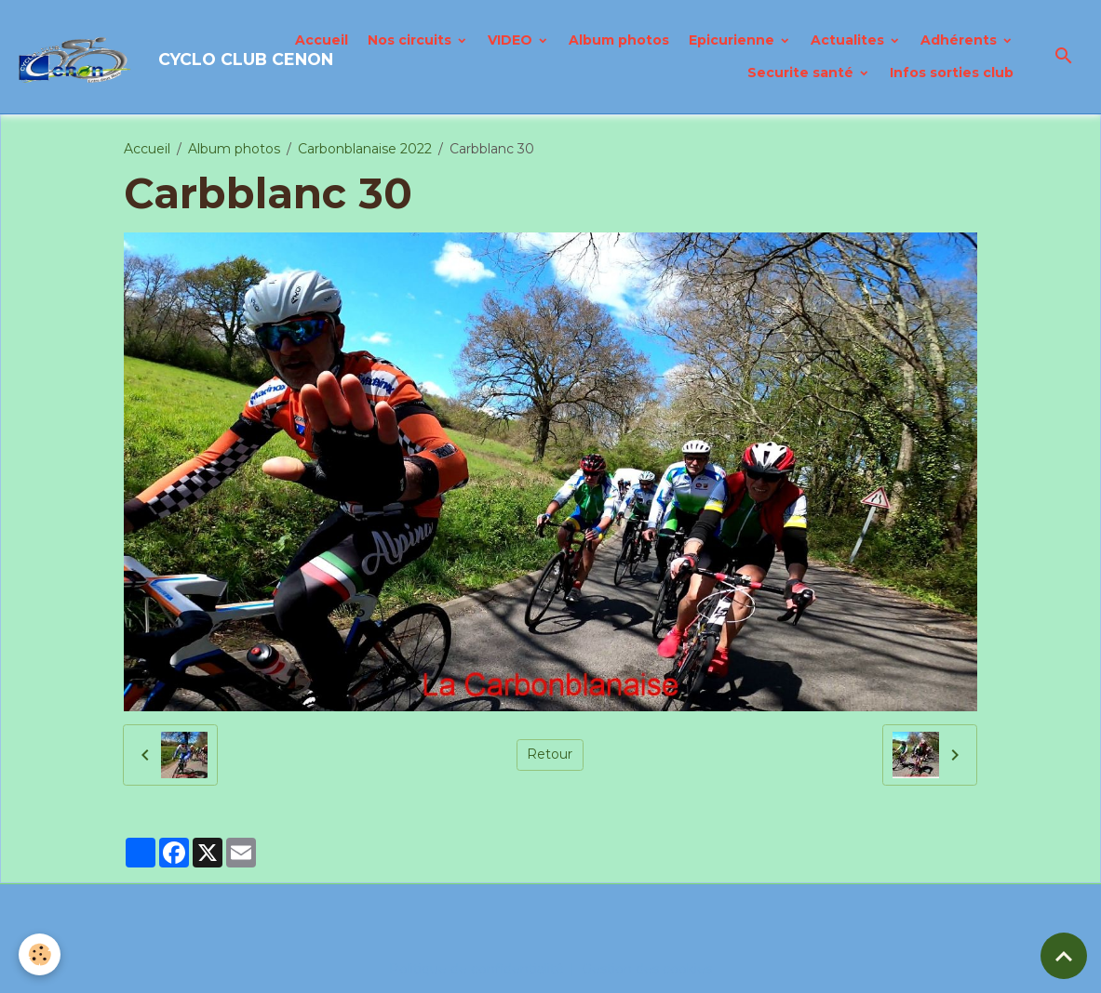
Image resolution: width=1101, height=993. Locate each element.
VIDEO (512, 40)
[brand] (136, 57)
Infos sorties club (952, 72)
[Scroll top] (1064, 956)
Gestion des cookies (647, 968)
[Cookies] (39, 954)
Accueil (321, 40)
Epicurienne (733, 40)
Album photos (619, 40)
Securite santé (802, 72)
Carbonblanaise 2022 (365, 148)
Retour (549, 754)
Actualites (849, 40)
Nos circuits (411, 40)
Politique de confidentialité (476, 968)
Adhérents (960, 40)
